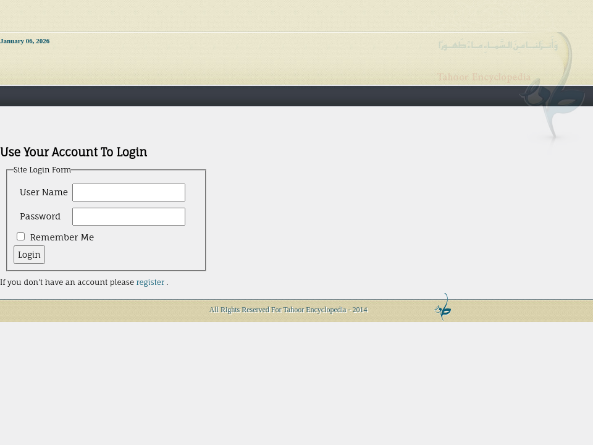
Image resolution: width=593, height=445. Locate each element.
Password (40, 216)
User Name (44, 192)
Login (29, 255)
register (150, 282)
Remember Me (62, 237)
